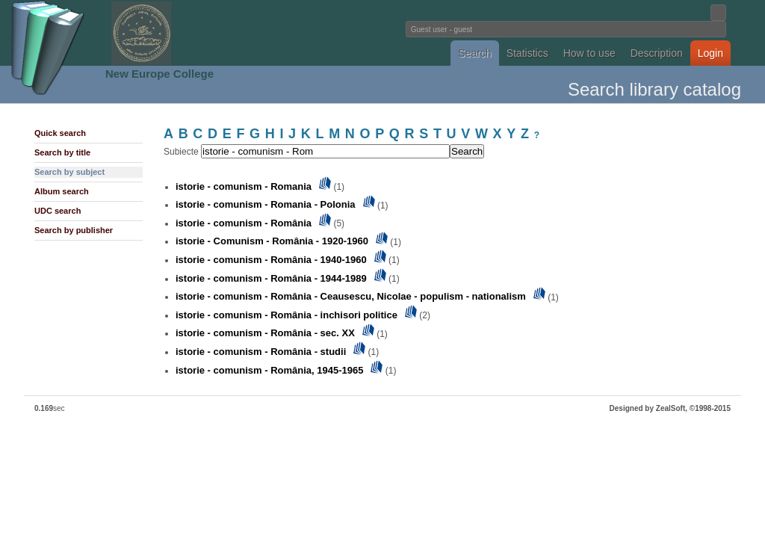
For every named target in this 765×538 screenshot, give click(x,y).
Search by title (62, 152)
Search (474, 53)
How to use (589, 53)
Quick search (60, 133)
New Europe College (159, 73)
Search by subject (69, 171)
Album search (61, 191)
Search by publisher (73, 230)
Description (657, 53)
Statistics (527, 53)
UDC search (57, 210)
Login (710, 53)
